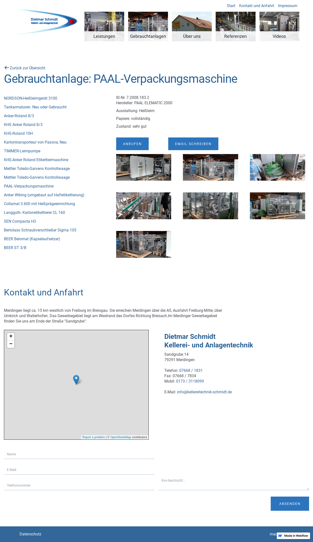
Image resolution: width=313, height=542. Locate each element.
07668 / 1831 (191, 370)
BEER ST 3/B (15, 247)
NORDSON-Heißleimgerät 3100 (30, 98)
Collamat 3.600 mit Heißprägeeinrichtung (39, 203)
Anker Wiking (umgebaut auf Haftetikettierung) (44, 195)
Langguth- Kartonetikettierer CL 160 (34, 212)
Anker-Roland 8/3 (19, 116)
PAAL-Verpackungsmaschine (29, 186)
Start (230, 5)
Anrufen (132, 144)
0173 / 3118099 (190, 381)
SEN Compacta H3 (20, 221)
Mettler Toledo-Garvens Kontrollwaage (37, 168)
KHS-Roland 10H (18, 133)
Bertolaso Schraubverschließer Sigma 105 (40, 230)
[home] (45, 20)
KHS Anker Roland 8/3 (23, 124)
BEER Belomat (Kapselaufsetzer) (32, 239)
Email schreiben (193, 144)
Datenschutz (30, 534)
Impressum (286, 5)
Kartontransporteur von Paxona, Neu (35, 142)
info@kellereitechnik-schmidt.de (204, 392)
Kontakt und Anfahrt (255, 5)
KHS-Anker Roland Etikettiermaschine (36, 159)
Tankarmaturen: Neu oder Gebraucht (35, 107)
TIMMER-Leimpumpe (22, 151)
